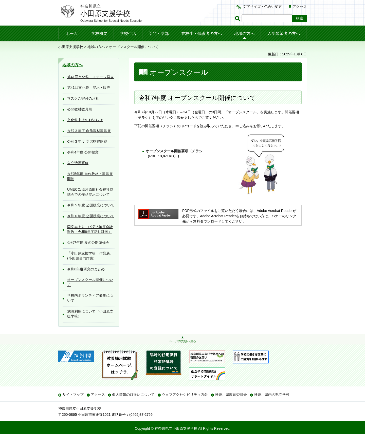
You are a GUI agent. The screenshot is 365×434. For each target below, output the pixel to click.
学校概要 (99, 33)
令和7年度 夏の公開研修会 (88, 243)
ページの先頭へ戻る (182, 341)
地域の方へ (244, 33)
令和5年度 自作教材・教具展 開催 (90, 176)
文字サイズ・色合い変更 (262, 7)
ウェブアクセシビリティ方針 (185, 395)
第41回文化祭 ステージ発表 (90, 77)
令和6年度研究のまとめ (86, 269)
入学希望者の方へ (283, 33)
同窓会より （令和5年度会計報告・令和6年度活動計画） (90, 229)
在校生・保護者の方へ (201, 33)
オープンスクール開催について (90, 282)
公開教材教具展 (79, 109)
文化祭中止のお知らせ (85, 120)
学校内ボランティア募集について (90, 297)
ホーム (72, 33)
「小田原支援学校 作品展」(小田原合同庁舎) (90, 255)
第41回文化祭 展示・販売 (88, 87)
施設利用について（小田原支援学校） (90, 313)
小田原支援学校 (70, 47)
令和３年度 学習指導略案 (87, 141)
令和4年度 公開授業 (83, 152)
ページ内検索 (238, 18)
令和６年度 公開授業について (90, 216)
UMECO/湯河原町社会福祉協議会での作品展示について (90, 192)
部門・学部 (159, 33)
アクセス (300, 7)
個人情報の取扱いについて (133, 395)
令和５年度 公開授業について (90, 205)
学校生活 (128, 33)
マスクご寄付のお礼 (83, 98)
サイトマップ (73, 395)
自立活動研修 (77, 163)
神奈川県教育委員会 (231, 395)
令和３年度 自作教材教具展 (89, 131)
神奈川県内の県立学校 (271, 395)
